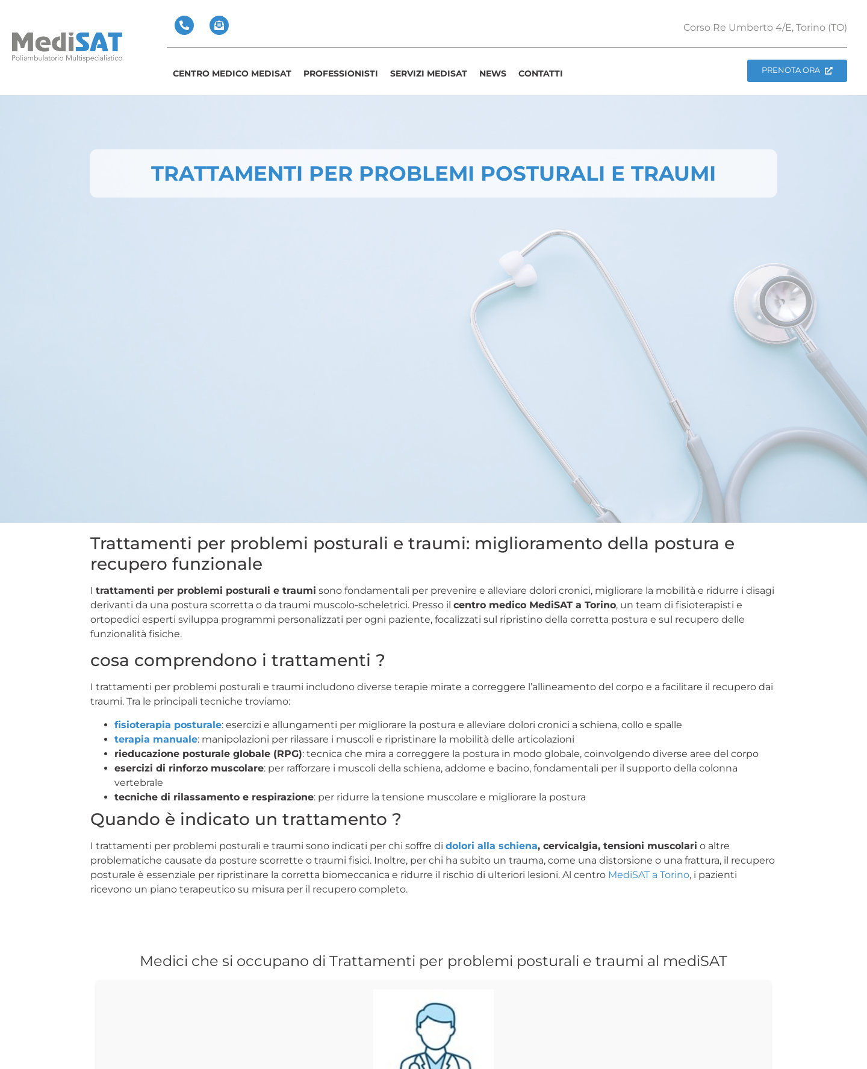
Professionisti (340, 73)
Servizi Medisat (428, 73)
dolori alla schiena (492, 846)
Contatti (540, 73)
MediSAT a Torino (648, 874)
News (492, 73)
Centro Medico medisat (232, 73)
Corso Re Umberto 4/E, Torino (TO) (765, 27)
